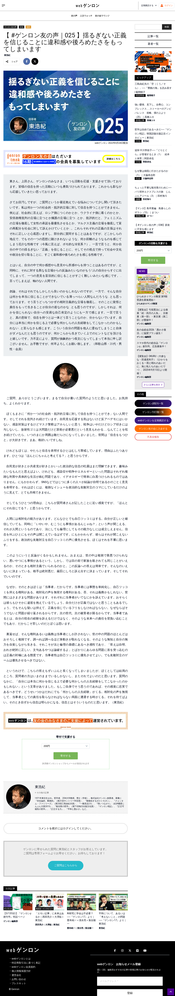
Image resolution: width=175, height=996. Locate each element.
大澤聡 (48, 924)
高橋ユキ (151, 120)
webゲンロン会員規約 (23, 966)
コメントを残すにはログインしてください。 (65, 828)
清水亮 (80, 928)
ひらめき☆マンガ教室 (147, 303)
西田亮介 (39, 924)
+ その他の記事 (42, 792)
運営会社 (16, 975)
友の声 (74, 16)
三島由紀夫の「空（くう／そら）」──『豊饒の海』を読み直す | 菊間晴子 (153, 87)
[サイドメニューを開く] (3, 5)
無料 (28, 27)
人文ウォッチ (86, 16)
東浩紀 (7, 55)
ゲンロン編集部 (10, 921)
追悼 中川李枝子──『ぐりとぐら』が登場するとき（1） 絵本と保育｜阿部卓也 (152, 154)
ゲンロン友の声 (10, 27)
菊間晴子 (151, 95)
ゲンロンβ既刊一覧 (153, 403)
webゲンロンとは (21, 958)
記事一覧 (153, 36)
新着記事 (140, 120)
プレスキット (19, 983)
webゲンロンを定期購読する (153, 420)
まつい (150, 216)
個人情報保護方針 (21, 971)
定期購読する (149, 5)
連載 (138, 199)
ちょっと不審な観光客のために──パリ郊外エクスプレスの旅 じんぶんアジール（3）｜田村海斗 (153, 191)
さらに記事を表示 (153, 385)
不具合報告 (153, 437)
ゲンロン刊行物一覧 (153, 412)
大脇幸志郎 (148, 178)
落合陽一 (89, 928)
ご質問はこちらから (65, 865)
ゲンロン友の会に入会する (153, 428)
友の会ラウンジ (102, 16)
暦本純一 (71, 928)
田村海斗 (147, 199)
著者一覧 (153, 43)
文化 (21, 27)
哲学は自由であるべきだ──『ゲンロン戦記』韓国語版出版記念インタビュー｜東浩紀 (153, 133)
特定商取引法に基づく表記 (26, 962)
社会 (138, 178)
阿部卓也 (147, 162)
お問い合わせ (19, 979)
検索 (167, 27)
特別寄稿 (140, 95)
